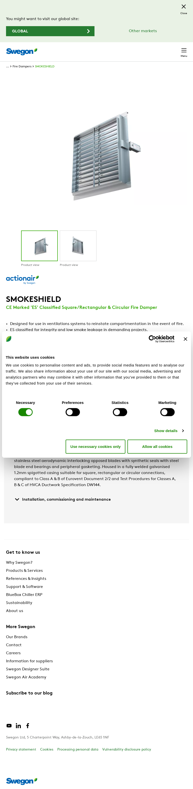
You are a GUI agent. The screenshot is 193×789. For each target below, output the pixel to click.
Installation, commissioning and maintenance (62, 499)
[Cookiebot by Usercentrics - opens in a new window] (152, 339)
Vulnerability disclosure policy (126, 750)
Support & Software (24, 587)
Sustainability (19, 603)
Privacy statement (21, 750)
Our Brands (16, 637)
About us (14, 611)
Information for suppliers (29, 661)
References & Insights (26, 579)
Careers (13, 653)
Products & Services (24, 571)
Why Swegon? (19, 563)
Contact (14, 645)
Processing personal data (77, 750)
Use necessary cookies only (95, 446)
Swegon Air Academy (26, 677)
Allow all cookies (157, 446)
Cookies (46, 750)
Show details (166, 431)
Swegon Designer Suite (28, 669)
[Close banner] (185, 339)
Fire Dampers (22, 66)
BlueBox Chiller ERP (24, 595)
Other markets (143, 31)
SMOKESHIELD (45, 66)
